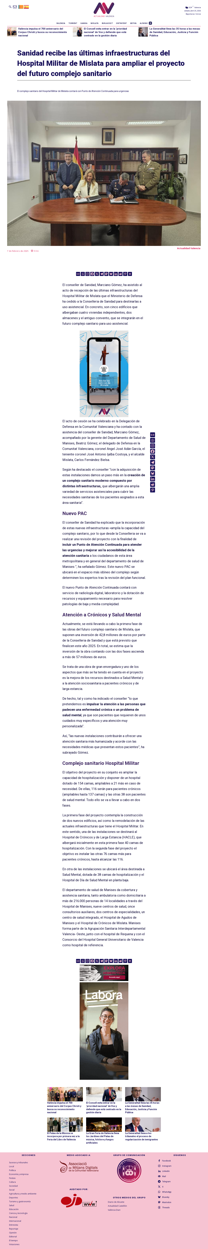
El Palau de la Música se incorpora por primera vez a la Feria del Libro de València (63, 1136)
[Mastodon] (106, 274)
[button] (10, 7)
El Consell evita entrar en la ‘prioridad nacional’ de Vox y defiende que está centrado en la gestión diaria (105, 32)
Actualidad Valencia (188, 248)
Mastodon (166, 1202)
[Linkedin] (116, 274)
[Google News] (78, 274)
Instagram (166, 1166)
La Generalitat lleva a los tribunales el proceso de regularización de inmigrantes (141, 1136)
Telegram (166, 1181)
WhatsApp (166, 1192)
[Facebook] (92, 274)
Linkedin (166, 1171)
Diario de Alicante (116, 1202)
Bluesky (165, 1197)
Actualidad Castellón (117, 1206)
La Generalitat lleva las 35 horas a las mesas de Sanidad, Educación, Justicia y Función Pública (175, 32)
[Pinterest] (125, 274)
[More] (130, 274)
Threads (166, 1207)
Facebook (166, 1161)
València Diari (114, 1210)
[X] (97, 274)
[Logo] (104, 10)
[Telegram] (102, 274)
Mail (164, 1176)
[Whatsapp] (83, 274)
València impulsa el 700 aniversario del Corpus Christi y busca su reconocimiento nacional (42, 32)
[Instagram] (87, 274)
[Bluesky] (111, 274)
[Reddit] (120, 274)
